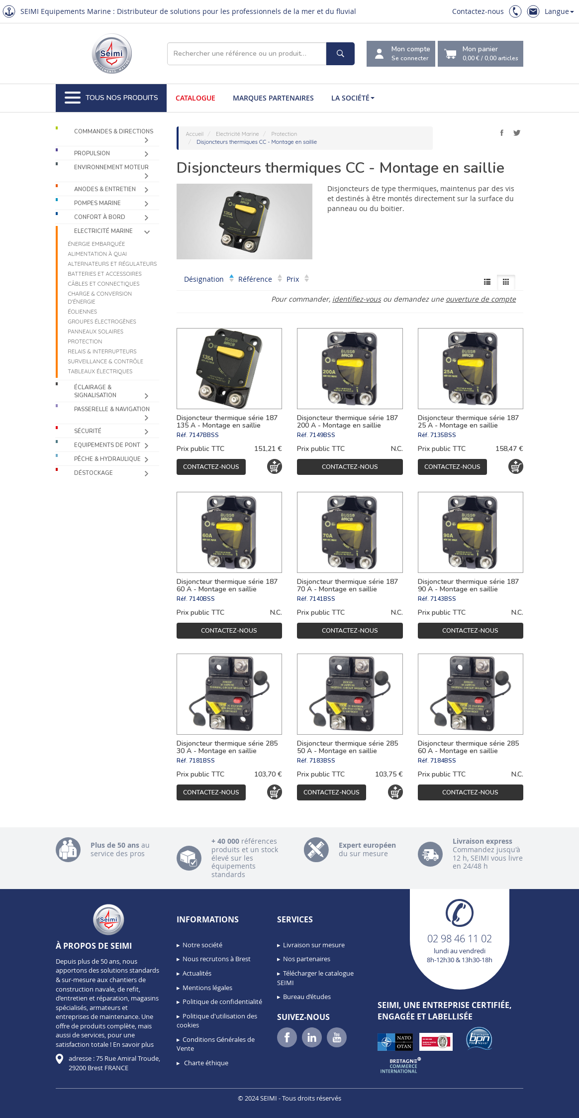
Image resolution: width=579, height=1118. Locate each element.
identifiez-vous (356, 299)
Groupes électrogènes (102, 321)
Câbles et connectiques (103, 283)
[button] (30, 1107)
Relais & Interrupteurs (102, 351)
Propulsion (92, 153)
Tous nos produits (111, 98)
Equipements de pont (107, 445)
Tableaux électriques (100, 371)
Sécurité (87, 431)
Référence (260, 279)
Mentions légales (207, 987)
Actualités (197, 973)
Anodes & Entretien (105, 189)
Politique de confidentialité (222, 1001)
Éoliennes (82, 311)
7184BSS (443, 761)
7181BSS (202, 761)
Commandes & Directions (113, 131)
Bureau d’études (307, 996)
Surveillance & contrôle (105, 361)
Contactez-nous (478, 11)
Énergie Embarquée (96, 243)
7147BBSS (204, 435)
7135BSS (443, 435)
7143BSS (443, 599)
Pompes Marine (97, 203)
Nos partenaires (306, 958)
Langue (559, 11)
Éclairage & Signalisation (95, 391)
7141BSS (322, 599)
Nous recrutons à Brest (217, 958)
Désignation (209, 279)
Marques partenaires (273, 98)
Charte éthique (205, 1062)
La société (353, 98)
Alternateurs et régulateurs (112, 263)
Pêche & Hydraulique (107, 459)
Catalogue (195, 98)
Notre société (202, 944)
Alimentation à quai (97, 253)
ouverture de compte (481, 299)
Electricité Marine (103, 231)
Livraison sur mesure (314, 944)
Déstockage (93, 473)
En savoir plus (133, 1044)
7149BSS (322, 435)
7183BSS (322, 761)
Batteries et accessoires (105, 273)
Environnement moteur (111, 167)
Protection (85, 341)
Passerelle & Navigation (112, 409)
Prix (298, 279)
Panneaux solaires (95, 331)
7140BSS (202, 599)
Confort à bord (99, 217)
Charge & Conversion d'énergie (100, 297)
